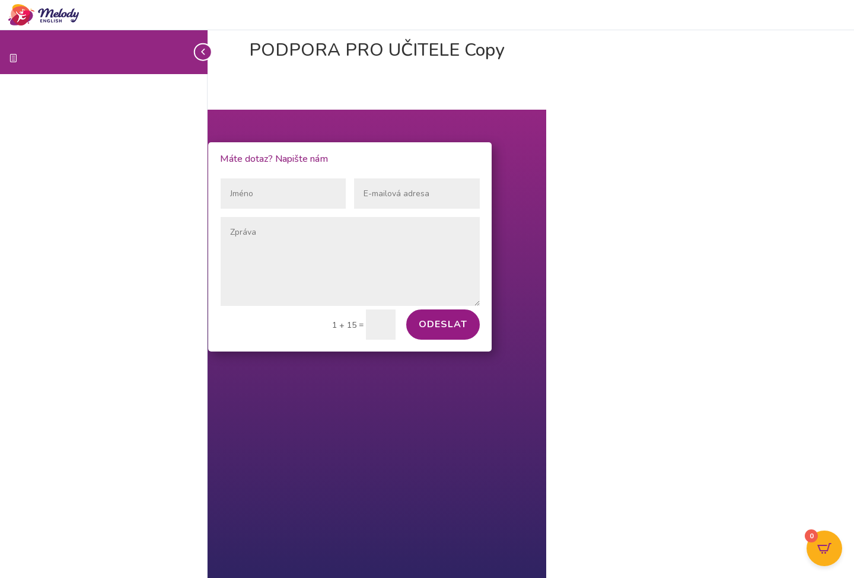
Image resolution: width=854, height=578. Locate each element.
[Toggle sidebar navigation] (204, 52)
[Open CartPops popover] (824, 548)
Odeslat (443, 324)
